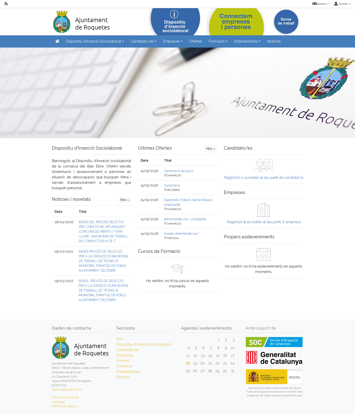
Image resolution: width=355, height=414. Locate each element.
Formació (124, 366)
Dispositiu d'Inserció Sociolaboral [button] (93, 41)
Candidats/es (127, 350)
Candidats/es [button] (142, 41)
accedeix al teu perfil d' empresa (273, 222)
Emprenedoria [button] (246, 41)
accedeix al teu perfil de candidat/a (273, 177)
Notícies (274, 41)
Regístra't (235, 222)
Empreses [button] (171, 41)
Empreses (124, 355)
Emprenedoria (128, 371)
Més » (124, 200)
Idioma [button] (319, 3)
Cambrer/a (172, 185)
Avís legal (58, 402)
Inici (119, 339)
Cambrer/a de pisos (178, 171)
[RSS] (6, 3)
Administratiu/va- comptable (185, 219)
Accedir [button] (341, 3)
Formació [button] (217, 41)
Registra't (232, 177)
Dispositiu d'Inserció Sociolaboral (143, 344)
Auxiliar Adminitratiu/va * (181, 233)
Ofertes (195, 41)
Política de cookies (64, 406)
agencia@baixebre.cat (67, 389)
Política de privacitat (65, 397)
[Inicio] (81, 20)
